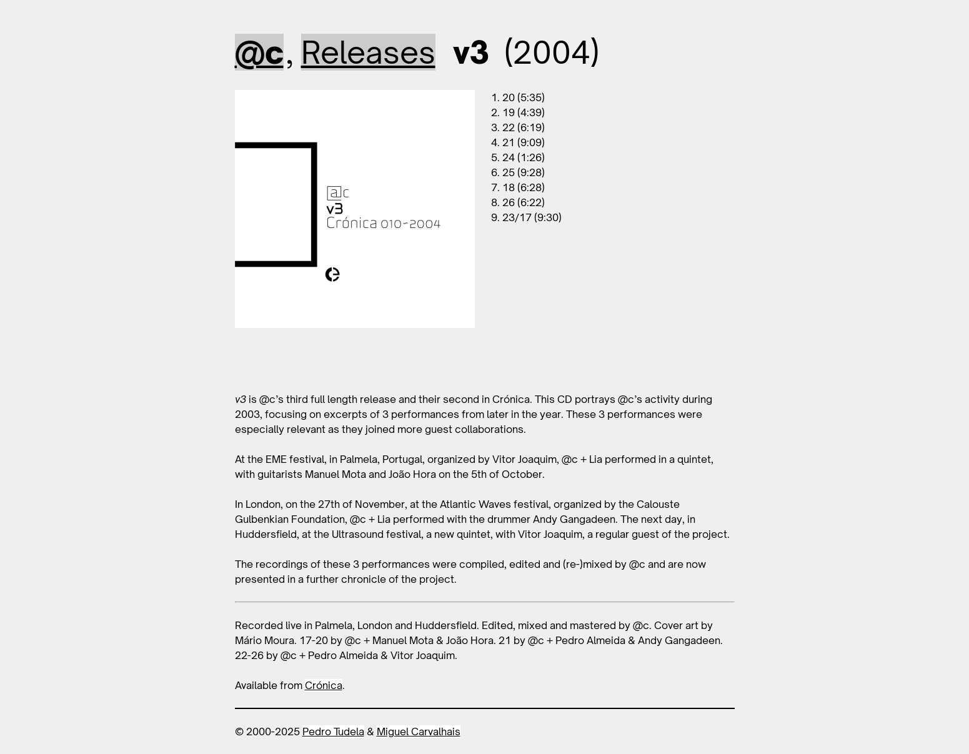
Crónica (323, 685)
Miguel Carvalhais (418, 731)
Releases (368, 52)
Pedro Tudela (333, 731)
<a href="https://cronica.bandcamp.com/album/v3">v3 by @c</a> (355, 360)
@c (259, 52)
